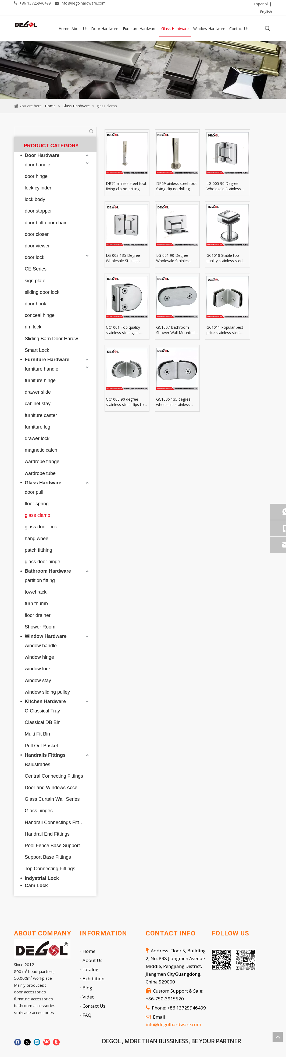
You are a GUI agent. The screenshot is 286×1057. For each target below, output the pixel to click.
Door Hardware (42, 155)
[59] (143, 70)
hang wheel (37, 538)
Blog (87, 988)
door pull (34, 492)
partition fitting (40, 580)
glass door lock (41, 526)
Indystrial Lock (42, 878)
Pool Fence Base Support (52, 845)
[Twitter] (150, 4)
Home (89, 951)
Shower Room (40, 627)
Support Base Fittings (48, 857)
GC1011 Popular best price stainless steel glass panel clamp (224, 330)
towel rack (36, 592)
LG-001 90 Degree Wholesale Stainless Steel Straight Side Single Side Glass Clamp (176, 258)
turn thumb (36, 603)
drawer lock (37, 438)
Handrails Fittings (45, 755)
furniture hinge (40, 380)
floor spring (37, 503)
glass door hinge (42, 561)
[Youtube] (172, 4)
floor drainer (38, 615)
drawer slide (38, 392)
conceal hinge (40, 315)
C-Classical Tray (42, 711)
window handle (41, 645)
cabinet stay (38, 403)
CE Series (36, 269)
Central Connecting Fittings (54, 776)
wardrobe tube (40, 473)
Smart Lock (37, 350)
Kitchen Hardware (45, 701)
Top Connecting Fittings (50, 868)
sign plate (35, 280)
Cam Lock (36, 885)
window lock (38, 668)
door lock (34, 257)
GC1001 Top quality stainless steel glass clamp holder (123, 330)
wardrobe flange (42, 461)
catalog (90, 969)
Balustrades (37, 764)
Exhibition (93, 978)
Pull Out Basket (41, 745)
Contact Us (94, 1006)
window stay (38, 680)
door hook (35, 303)
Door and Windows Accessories (57, 787)
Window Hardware (46, 636)
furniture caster (41, 415)
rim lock (33, 327)
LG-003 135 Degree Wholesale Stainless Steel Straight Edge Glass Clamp (123, 258)
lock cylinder (38, 188)
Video (89, 997)
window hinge (39, 657)
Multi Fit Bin (37, 734)
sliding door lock (42, 292)
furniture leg (37, 427)
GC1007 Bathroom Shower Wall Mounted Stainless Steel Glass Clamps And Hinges (175, 330)
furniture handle (41, 369)
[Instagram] (183, 4)
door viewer (37, 245)
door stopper (38, 211)
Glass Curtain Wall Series (52, 799)
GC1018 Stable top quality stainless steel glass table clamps (224, 258)
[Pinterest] (161, 4)
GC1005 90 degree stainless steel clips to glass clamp (125, 402)
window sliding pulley (47, 692)
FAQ (87, 1015)
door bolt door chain (46, 222)
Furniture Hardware (47, 359)
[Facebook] (128, 4)
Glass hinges (39, 810)
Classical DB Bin (42, 722)
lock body (35, 199)
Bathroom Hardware (48, 571)
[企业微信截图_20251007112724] (234, 959)
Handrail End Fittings (47, 834)
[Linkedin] (139, 4)
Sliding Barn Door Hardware (55, 338)
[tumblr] (194, 4)
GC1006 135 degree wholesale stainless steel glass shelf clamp (175, 402)
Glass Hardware (43, 482)
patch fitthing (38, 550)
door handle (37, 164)
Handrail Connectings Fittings (56, 822)
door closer (37, 234)
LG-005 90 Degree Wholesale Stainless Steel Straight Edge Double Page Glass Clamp (223, 186)
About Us (92, 960)
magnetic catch (41, 450)
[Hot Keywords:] (267, 28)
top (278, 1037)
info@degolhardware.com (83, 3)
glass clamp (37, 515)
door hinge (36, 176)
